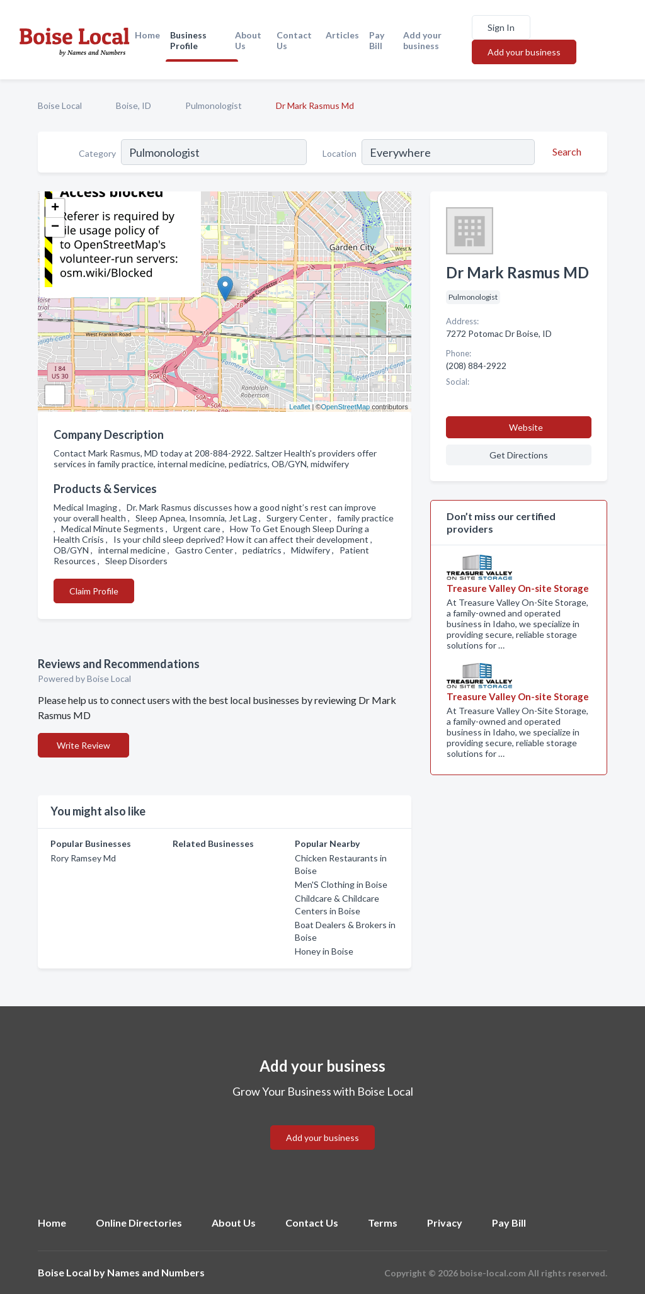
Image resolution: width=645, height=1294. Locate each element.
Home (147, 35)
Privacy (444, 1223)
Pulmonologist (213, 105)
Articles (342, 35)
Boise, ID (133, 105)
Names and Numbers (156, 1272)
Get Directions (518, 455)
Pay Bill (376, 40)
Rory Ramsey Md (83, 858)
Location (339, 153)
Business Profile (188, 40)
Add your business (422, 40)
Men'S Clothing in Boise (341, 884)
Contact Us (294, 40)
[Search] (565, 151)
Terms (382, 1223)
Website (526, 427)
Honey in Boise (324, 951)
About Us (248, 40)
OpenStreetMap (345, 407)
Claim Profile (93, 591)
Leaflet (299, 407)
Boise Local (60, 105)
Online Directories (139, 1223)
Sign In (501, 27)
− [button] (55, 227)
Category (97, 153)
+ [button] (55, 208)
